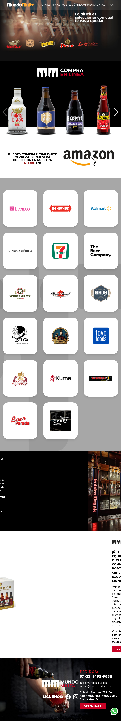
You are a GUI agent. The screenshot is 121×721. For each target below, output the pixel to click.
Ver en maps (92, 706)
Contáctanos (104, 4)
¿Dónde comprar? (82, 4)
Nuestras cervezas (56, 4)
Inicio (39, 4)
